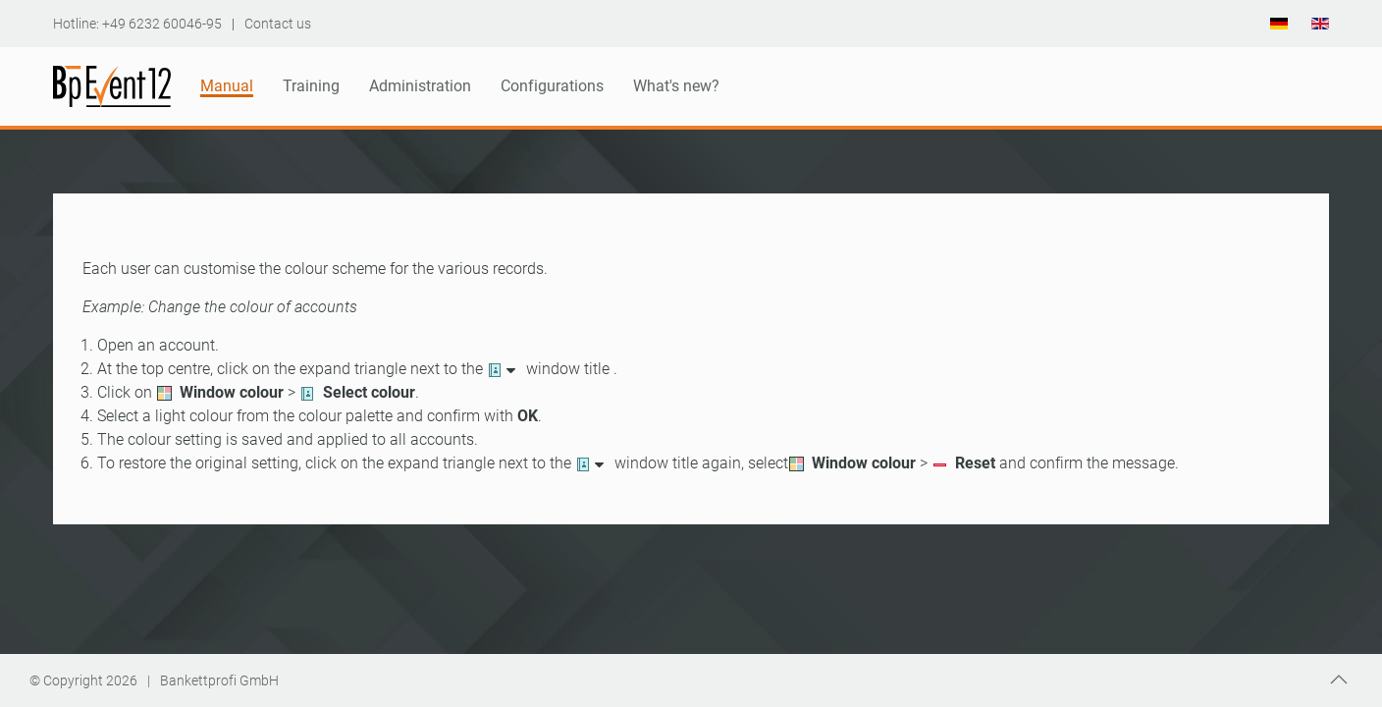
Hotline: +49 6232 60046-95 (137, 23)
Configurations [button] (552, 86)
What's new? (676, 86)
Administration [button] (420, 86)
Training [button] (311, 86)
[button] (1339, 679)
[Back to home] (112, 86)
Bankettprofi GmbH (219, 680)
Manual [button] (226, 86)
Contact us (277, 23)
